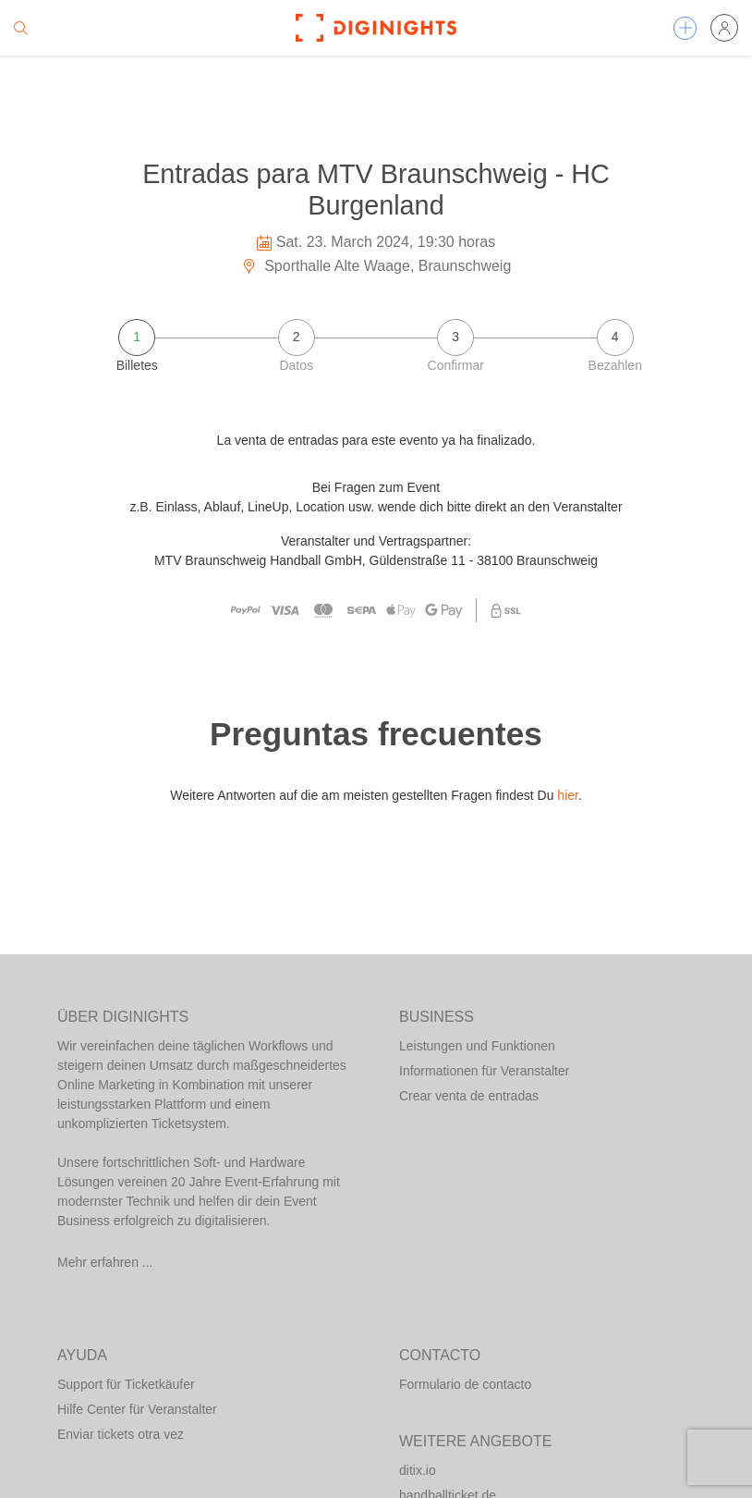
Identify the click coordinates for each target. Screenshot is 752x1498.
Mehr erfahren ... (105, 1262)
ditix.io (417, 1470)
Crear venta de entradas (469, 1095)
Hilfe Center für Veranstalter (137, 1409)
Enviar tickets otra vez (120, 1434)
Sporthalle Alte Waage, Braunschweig (376, 266)
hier (567, 795)
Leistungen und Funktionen (477, 1045)
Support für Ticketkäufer (126, 1384)
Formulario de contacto (465, 1384)
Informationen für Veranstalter (484, 1070)
